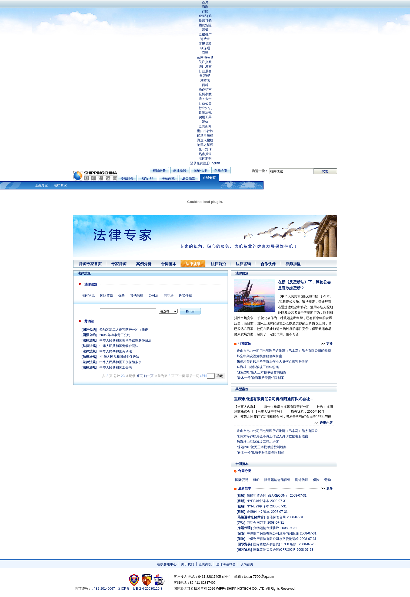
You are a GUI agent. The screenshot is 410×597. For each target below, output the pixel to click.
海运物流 (88, 295)
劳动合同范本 (256, 522)
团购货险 (205, 25)
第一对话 (205, 149)
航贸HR (205, 76)
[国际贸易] (244, 544)
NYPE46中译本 (258, 501)
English (214, 163)
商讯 (205, 53)
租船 (256, 480)
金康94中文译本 (258, 512)
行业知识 (205, 108)
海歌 (205, 7)
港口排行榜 (205, 131)
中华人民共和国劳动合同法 (118, 346)
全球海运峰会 (226, 564)
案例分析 (143, 264)
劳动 (327, 480)
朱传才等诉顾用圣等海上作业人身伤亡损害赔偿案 (272, 361)
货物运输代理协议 (266, 528)
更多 (329, 344)
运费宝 (205, 39)
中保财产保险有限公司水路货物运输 (273, 539)
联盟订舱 (205, 20)
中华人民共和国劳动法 (115, 351)
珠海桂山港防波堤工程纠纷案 (258, 367)
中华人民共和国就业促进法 (119, 357)
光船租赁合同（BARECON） (268, 495)
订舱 (205, 11)
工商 (135, 580)
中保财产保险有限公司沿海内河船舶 (273, 533)
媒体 (205, 122)
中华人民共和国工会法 (115, 367)
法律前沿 (218, 264)
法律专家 (60, 185)
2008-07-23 (307, 544)
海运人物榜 (205, 140)
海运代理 (301, 480)
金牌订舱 (205, 16)
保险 (121, 295)
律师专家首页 (90, 264)
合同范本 (168, 264)
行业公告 (205, 103)
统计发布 (205, 66)
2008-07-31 (298, 495)
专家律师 (118, 264)
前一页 (149, 376)
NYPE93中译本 (258, 506)
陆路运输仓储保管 (277, 480)
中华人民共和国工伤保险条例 (120, 362)
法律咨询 (243, 264)
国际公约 (89, 330)
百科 (205, 85)
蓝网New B (205, 57)
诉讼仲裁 (185, 295)
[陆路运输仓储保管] (251, 517)
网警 (147, 580)
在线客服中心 (166, 564)
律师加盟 (293, 264)
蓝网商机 (205, 564)
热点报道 (205, 154)
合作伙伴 (268, 264)
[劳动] (241, 522)
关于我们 (187, 564)
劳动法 (169, 295)
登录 (193, 163)
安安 (159, 580)
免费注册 (202, 163)
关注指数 (205, 62)
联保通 (205, 48)
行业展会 (205, 71)
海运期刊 (205, 158)
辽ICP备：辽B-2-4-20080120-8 (140, 589)
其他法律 (136, 295)
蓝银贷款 (205, 43)
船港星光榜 (205, 135)
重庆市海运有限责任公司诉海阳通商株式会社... (273, 399)
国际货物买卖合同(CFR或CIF (274, 550)
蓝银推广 (205, 34)
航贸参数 (205, 94)
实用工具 (205, 117)
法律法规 (89, 340)
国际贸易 (106, 295)
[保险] (241, 533)
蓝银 (205, 30)
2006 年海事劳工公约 (114, 335)
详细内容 (326, 423)
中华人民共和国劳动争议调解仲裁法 (125, 340)
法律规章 (193, 264)
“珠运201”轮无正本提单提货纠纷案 (261, 372)
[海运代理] (244, 528)
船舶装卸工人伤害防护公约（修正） (125, 330)
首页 (205, 2)
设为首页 (246, 564)
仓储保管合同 (276, 517)
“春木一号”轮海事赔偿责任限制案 (260, 378)
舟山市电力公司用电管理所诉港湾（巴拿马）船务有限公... (279, 431)
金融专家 (41, 185)
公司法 (153, 295)
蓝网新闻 (205, 126)
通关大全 (205, 99)
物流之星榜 (205, 145)
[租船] (241, 495)
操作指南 (205, 89)
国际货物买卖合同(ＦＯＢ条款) (275, 544)
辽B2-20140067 (103, 589)
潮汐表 (205, 80)
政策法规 (205, 112)
